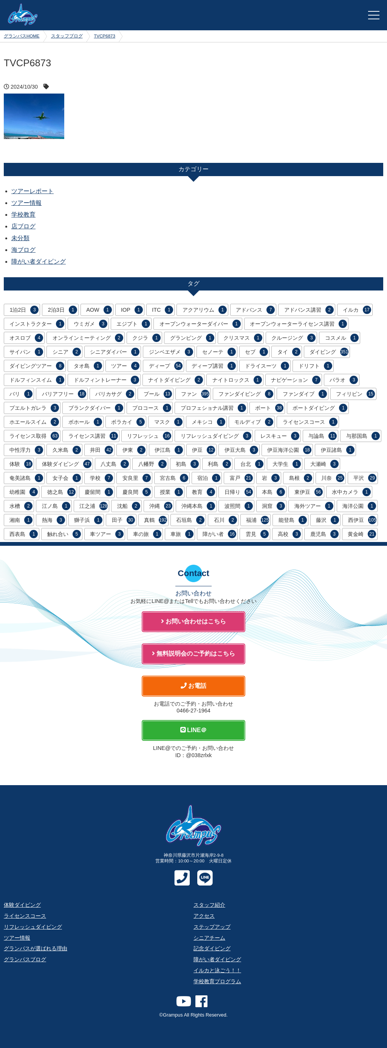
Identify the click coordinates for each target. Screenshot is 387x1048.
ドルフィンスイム (36, 380)
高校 (289, 534)
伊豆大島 (241, 450)
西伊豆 (362, 520)
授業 (171, 492)
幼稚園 (23, 492)
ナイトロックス (237, 380)
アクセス (204, 916)
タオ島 (88, 366)
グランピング (192, 338)
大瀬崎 (324, 464)
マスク (168, 422)
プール (158, 394)
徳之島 (61, 492)
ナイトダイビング (175, 380)
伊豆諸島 (337, 450)
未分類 (20, 238)
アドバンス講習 (309, 310)
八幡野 (152, 464)
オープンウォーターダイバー (200, 324)
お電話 (193, 686)
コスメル (342, 338)
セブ (256, 352)
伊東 (134, 450)
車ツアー (107, 534)
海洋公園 (359, 506)
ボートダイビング (320, 408)
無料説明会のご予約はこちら (193, 653)
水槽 (21, 506)
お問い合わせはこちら (193, 621)
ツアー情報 (26, 203)
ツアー (125, 366)
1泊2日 (24, 310)
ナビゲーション (295, 380)
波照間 (238, 506)
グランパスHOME (22, 36)
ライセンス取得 (34, 436)
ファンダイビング (245, 394)
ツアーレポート (32, 191)
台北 (251, 464)
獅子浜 (88, 520)
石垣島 (190, 520)
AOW (98, 310)
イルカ (357, 310)
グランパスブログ (25, 959)
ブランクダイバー (95, 408)
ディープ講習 (214, 366)
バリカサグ (114, 394)
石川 (225, 520)
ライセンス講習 (93, 436)
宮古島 (174, 478)
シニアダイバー (114, 352)
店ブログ (23, 226)
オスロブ (26, 338)
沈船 (128, 506)
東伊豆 (308, 492)
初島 (187, 464)
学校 (101, 478)
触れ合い (64, 534)
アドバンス (255, 310)
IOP (132, 310)
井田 (101, 450)
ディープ (166, 366)
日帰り (238, 492)
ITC (162, 310)
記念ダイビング (212, 948)
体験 (21, 464)
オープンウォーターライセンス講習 (298, 324)
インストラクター (36, 324)
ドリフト (315, 366)
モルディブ (253, 422)
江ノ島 (56, 506)
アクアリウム (205, 310)
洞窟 (273, 506)
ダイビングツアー (36, 366)
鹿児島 (324, 534)
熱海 (53, 520)
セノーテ (219, 352)
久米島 (67, 450)
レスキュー (279, 436)
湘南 (21, 520)
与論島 (322, 436)
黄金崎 (362, 534)
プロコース (151, 408)
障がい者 (219, 534)
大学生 (286, 464)
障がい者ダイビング (38, 261)
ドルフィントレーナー (106, 380)
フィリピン (355, 394)
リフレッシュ (149, 436)
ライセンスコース (310, 422)
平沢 (364, 478)
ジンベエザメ (171, 352)
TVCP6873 (104, 36)
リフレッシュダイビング (216, 436)
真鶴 (155, 520)
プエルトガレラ (34, 408)
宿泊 (208, 478)
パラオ (344, 380)
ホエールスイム (34, 422)
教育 (203, 492)
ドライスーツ (267, 366)
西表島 (23, 534)
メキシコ (208, 422)
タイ (288, 352)
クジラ (146, 338)
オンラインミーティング (88, 338)
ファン (195, 394)
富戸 (241, 478)
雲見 (257, 534)
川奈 (332, 478)
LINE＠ (193, 730)
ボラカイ (128, 422)
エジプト (133, 324)
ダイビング (329, 352)
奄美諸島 (26, 478)
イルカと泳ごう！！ (217, 970)
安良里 (136, 478)
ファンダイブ (305, 394)
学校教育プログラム (217, 981)
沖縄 (160, 506)
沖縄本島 (198, 506)
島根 (300, 478)
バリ (21, 394)
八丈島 (115, 464)
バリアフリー (64, 394)
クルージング (293, 338)
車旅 (182, 534)
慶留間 (99, 492)
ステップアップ (212, 927)
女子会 (67, 478)
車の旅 (147, 534)
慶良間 (136, 492)
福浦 (257, 520)
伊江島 (169, 450)
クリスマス (242, 338)
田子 (123, 520)
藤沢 (327, 520)
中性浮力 (26, 450)
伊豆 (203, 450)
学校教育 (23, 214)
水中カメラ (351, 492)
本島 (273, 492)
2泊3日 (62, 310)
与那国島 (363, 436)
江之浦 (93, 506)
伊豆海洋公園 (289, 450)
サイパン (26, 352)
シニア (67, 352)
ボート (269, 408)
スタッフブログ (67, 36)
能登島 (293, 520)
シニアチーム (209, 938)
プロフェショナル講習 (213, 408)
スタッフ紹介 (209, 905)
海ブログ (23, 250)
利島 (219, 464)
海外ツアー (313, 506)
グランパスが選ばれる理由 (35, 948)
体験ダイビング (66, 464)
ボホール (85, 422)
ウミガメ (90, 324)
